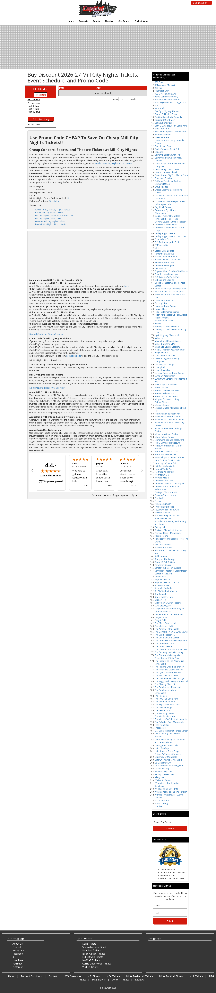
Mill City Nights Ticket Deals (48, 218)
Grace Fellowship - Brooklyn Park (170, 288)
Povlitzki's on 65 (162, 512)
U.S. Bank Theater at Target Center (171, 730)
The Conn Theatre (163, 646)
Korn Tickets (89, 943)
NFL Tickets (94, 976)
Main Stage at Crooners (166, 384)
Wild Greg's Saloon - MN (166, 789)
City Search (124, 21)
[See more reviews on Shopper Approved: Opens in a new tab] (111, 495)
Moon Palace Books (164, 437)
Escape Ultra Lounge (164, 250)
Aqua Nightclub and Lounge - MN (170, 102)
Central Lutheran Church (166, 172)
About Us (17, 943)
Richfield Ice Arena (163, 547)
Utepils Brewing (162, 768)
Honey (158, 323)
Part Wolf (159, 498)
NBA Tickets (113, 976)
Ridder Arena (161, 556)
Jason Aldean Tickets (93, 953)
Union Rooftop (162, 748)
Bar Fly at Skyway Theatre (167, 111)
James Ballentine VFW (165, 343)
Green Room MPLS (164, 300)
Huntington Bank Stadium (167, 326)
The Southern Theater (165, 701)
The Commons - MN (164, 643)
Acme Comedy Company (166, 96)
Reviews (139, 979)
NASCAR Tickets (91, 960)
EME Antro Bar (162, 245)
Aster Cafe (160, 108)
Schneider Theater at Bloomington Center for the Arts (171, 572)
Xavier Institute (162, 800)
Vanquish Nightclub (164, 771)
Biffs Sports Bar (162, 128)
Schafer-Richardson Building (168, 567)
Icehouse (159, 338)
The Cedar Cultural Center (167, 637)
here (126, 286)
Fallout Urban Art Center (166, 256)
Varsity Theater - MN (164, 774)
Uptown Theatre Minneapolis (168, 759)
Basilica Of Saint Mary (165, 120)
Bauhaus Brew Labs (164, 122)
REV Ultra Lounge (163, 544)
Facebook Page (73, 355)
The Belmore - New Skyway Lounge (172, 631)
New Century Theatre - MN (167, 460)
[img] (51, 471)
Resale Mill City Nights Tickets (49, 212)
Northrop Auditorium (164, 471)
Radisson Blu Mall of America (168, 530)
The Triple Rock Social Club (167, 704)
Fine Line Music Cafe (164, 262)
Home (71, 21)
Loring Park (160, 367)
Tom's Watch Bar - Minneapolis (169, 722)
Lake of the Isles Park (165, 355)
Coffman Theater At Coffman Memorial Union (168, 182)
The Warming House (164, 713)
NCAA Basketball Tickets (139, 976)
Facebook (17, 953)
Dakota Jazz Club (163, 204)
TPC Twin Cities (162, 725)
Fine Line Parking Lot (164, 265)
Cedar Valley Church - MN (167, 169)
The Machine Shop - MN (166, 675)
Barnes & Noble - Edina (166, 114)
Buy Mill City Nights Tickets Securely (46, 334)
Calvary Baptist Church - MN (168, 154)
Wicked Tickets (90, 967)
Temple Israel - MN (164, 626)
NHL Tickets (196, 976)
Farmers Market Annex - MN (168, 259)
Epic (156, 248)
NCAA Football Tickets (171, 976)
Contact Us (18, 947)
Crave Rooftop (162, 186)
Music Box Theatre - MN (166, 451)
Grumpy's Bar (161, 303)
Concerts (83, 21)
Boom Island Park (163, 134)
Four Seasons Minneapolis (167, 274)
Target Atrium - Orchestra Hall (169, 614)
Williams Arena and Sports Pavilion (171, 791)
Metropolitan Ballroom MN (167, 413)
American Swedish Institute (167, 99)
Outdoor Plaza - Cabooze (167, 486)
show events (124, 99)
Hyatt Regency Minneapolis (167, 335)
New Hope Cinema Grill (165, 463)
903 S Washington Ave (165, 93)
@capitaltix (54, 201)
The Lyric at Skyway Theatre (168, 672)
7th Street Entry (162, 90)
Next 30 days (34, 111)
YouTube (17, 963)
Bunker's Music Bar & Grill (167, 149)
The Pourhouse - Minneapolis (168, 687)
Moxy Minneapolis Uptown (167, 442)
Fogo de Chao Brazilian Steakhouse (171, 271)
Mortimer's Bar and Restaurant (169, 439)
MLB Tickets (99, 979)
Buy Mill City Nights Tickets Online (51, 224)
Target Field (160, 620)
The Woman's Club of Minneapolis (171, 719)
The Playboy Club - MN (165, 684)
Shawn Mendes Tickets (94, 947)
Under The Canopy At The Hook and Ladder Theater (170, 741)
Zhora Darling (161, 803)
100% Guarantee (72, 976)
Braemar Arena (162, 137)
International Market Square (168, 341)
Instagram (18, 950)
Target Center (161, 617)
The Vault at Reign (163, 707)
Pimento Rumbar (163, 503)
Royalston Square (163, 565)
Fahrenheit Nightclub (164, 253)
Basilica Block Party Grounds (168, 117)
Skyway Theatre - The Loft (167, 582)
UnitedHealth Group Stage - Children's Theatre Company (168, 752)
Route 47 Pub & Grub (165, 562)
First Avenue (160, 268)
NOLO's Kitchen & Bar (165, 466)
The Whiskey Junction (165, 716)
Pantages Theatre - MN (166, 492)
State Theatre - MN (164, 597)
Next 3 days (33, 106)
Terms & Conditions (31, 976)
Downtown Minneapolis (166, 224)
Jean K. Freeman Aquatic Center (169, 349)
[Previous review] (32, 470)
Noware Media (162, 477)
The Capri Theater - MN (166, 634)
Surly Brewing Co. (163, 605)
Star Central (160, 594)
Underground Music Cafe (166, 745)
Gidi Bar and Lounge (164, 279)
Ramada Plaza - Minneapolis (168, 533)
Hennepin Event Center (165, 306)
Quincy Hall (160, 527)
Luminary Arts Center (165, 375)
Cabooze (159, 152)
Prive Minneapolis (163, 518)
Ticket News (141, 21)
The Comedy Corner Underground (171, 640)
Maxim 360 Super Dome (166, 396)
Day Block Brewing (164, 207)
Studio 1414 (160, 599)
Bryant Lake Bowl (163, 146)
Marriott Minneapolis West (167, 390)
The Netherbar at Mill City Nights (170, 678)
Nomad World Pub (163, 469)
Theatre (109, 21)
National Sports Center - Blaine (169, 457)
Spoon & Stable (162, 585)
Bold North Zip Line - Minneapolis (170, 131)
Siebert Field (160, 576)
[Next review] (142, 470)
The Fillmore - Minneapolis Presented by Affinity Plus (167, 656)
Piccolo (158, 501)
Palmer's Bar (161, 489)
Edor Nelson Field (163, 239)
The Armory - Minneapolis (167, 629)
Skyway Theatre (162, 579)
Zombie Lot (160, 806)
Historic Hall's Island (164, 320)
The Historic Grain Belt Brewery (169, 666)
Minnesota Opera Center (166, 434)
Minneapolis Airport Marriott (168, 416)
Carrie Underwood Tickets (96, 963)
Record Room (161, 535)
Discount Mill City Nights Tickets (50, 221)
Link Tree (17, 960)
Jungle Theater (161, 352)
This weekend (34, 103)
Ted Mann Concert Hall (165, 623)
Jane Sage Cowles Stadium (167, 346)
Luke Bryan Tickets (92, 957)
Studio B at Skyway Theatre (168, 602)
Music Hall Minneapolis (165, 454)
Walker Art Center (163, 780)
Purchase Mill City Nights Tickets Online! (113, 163)
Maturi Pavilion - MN (164, 393)
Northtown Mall (162, 474)
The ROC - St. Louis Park (166, 698)
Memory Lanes (162, 405)
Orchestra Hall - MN (164, 480)
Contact (53, 976)
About (11, 976)
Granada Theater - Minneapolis (169, 291)
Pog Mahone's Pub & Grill (167, 509)
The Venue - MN (162, 710)
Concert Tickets (120, 979)
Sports (96, 21)
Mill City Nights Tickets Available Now (46, 387)
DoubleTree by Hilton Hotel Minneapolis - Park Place (167, 217)
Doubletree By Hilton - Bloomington (165, 211)
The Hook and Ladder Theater (169, 669)
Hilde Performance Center (167, 311)
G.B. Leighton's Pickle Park (167, 277)
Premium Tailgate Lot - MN (168, 515)
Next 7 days (33, 108)
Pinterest (17, 967)
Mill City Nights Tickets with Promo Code (54, 215)
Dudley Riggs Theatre (165, 233)
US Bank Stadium (163, 762)
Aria (156, 105)
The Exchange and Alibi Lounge (169, 652)
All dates (34, 99)
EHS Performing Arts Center (168, 242)
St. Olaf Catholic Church (166, 591)
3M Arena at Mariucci (165, 85)
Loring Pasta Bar (163, 370)
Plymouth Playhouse (164, 506)
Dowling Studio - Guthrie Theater (170, 221)
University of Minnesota (166, 757)
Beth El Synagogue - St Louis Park (171, 125)
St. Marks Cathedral (164, 588)
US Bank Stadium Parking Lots (169, 765)
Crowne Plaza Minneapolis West (170, 201)
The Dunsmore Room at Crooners (171, 649)
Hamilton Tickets (91, 950)
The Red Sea (161, 695)
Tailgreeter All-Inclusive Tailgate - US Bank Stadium (170, 610)
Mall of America (162, 387)
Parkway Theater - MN (165, 495)
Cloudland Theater (163, 178)
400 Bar (158, 88)
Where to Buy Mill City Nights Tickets (52, 209)
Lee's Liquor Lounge (164, 364)
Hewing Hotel (161, 309)
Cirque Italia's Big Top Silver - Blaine (171, 175)
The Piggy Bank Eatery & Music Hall (171, 681)
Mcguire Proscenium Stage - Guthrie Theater (168, 400)
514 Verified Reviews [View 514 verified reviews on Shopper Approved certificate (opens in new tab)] (50, 475)
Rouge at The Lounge (165, 559)
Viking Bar (159, 777)
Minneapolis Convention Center (169, 419)
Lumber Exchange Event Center (169, 373)
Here (69, 198)
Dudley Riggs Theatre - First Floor (170, 236)
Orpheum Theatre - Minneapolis (170, 483)
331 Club (159, 82)
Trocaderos (160, 727)
